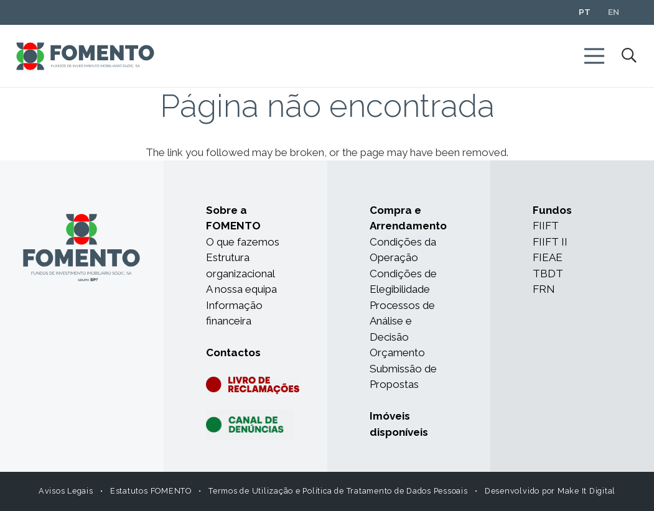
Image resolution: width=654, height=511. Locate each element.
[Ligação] (85, 56)
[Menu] (594, 55)
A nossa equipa (241, 289)
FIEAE (548, 257)
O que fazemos (242, 242)
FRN (544, 289)
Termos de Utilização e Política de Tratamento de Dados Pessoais (338, 490)
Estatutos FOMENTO (151, 490)
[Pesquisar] (629, 56)
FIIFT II (550, 242)
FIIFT (546, 225)
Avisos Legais (66, 490)
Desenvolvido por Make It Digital (550, 490)
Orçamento (397, 352)
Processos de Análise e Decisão (402, 321)
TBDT (548, 273)
